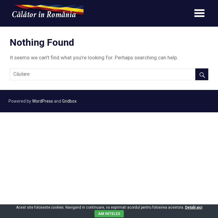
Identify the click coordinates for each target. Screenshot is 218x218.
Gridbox (69, 101)
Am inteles (109, 214)
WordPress (42, 101)
